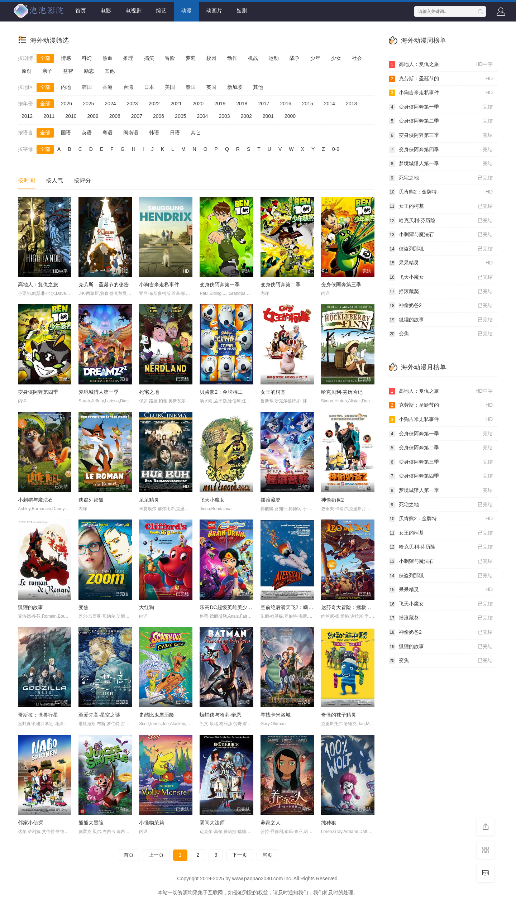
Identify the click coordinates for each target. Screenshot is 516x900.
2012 (27, 116)
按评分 (82, 180)
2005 (180, 116)
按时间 (26, 180)
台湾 (128, 87)
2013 (351, 103)
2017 (263, 103)
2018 (241, 103)
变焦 (83, 607)
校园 (211, 58)
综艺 (161, 11)
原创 (27, 71)
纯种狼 (328, 822)
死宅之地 (149, 392)
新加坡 (234, 87)
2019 (219, 103)
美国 (170, 87)
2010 (70, 116)
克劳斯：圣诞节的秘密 (103, 284)
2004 (202, 116)
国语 (66, 132)
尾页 (267, 855)
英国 (211, 87)
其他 (110, 71)
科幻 (87, 58)
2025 (88, 103)
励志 (89, 71)
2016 (285, 103)
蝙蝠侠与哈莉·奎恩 (220, 715)
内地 (66, 87)
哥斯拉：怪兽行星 (38, 715)
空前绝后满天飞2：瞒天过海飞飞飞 (300, 607)
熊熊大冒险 (91, 822)
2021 (176, 103)
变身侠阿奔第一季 (220, 284)
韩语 (154, 132)
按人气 (54, 180)
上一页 (156, 855)
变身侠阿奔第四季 (38, 392)
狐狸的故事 (30, 607)
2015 (307, 103)
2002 (246, 116)
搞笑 (149, 58)
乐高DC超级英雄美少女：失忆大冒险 (241, 607)
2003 (224, 116)
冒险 (170, 58)
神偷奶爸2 (332, 500)
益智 (68, 71)
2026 (66, 103)
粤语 (107, 132)
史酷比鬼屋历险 (156, 715)
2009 (92, 116)
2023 (132, 103)
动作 (232, 58)
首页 (80, 11)
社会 (357, 58)
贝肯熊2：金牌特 (441, 192)
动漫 (186, 11)
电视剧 (133, 11)
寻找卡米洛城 (276, 715)
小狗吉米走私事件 (159, 284)
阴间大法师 (212, 822)
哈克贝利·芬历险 (441, 220)
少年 (315, 58)
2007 (136, 116)
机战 (253, 58)
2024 (110, 103)
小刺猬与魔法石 (35, 500)
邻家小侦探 (30, 822)
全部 (45, 58)
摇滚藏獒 (271, 500)
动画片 (214, 11)
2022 (154, 103)
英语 (87, 132)
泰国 (191, 87)
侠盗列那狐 (91, 500)
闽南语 (130, 132)
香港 (107, 87)
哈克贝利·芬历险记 (342, 392)
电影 (105, 11)
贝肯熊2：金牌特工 (221, 392)
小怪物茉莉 (151, 822)
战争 (295, 58)
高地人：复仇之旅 (38, 284)
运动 (274, 58)
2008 (114, 116)
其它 (196, 132)
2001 (268, 116)
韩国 (87, 87)
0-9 (335, 149)
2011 (48, 116)
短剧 (241, 11)
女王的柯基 (273, 392)
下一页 (239, 855)
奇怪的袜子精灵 (338, 715)
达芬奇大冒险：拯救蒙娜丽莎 (353, 607)
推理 (128, 58)
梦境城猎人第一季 (98, 392)
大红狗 (146, 607)
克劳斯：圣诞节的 (441, 78)
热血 (107, 58)
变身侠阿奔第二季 (281, 284)
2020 (198, 103)
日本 (149, 87)
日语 (175, 132)
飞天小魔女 (212, 500)
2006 (158, 116)
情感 (66, 58)
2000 (290, 116)
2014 (329, 103)
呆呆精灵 (149, 500)
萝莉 (191, 58)
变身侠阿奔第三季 (341, 284)
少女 (336, 58)
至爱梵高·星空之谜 (99, 715)
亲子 (47, 71)
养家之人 (271, 822)
